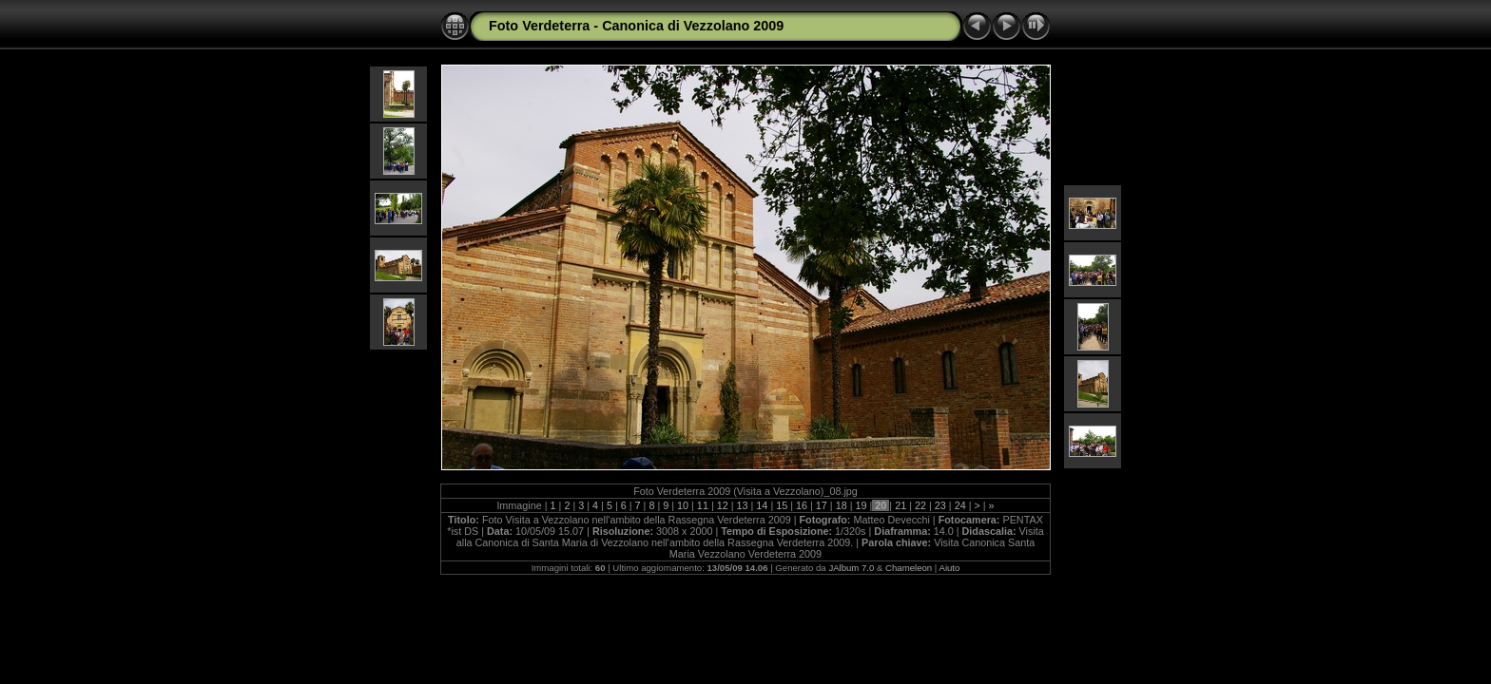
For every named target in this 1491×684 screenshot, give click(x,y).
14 (761, 505)
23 (940, 505)
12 (722, 505)
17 (821, 505)
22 (920, 505)
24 (960, 505)
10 (682, 505)
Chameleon (908, 567)
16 (801, 505)
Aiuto (949, 567)
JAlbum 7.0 (851, 567)
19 (861, 505)
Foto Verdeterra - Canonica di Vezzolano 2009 (636, 25)
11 (702, 505)
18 (841, 505)
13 (742, 505)
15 (781, 505)
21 (900, 505)
